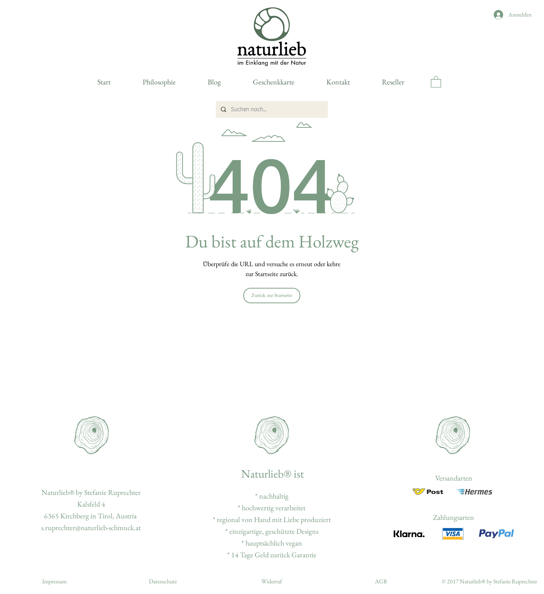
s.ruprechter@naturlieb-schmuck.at (91, 527)
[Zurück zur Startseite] (271, 295)
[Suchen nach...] (271, 109)
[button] (436, 81)
